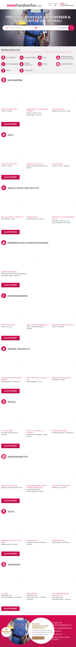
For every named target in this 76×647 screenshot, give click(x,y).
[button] (60, 27)
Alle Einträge (10, 124)
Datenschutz (57, 634)
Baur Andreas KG (33, 540)
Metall (45, 64)
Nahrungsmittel (67, 64)
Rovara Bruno (32, 593)
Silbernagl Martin (58, 540)
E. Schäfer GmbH (7, 431)
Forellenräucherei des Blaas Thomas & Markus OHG (37, 486)
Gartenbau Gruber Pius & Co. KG (63, 325)
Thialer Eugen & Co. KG (9, 486)
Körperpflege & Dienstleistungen (67, 57)
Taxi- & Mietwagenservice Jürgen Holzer (61, 594)
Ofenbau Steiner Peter (9, 109)
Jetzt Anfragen (38, 638)
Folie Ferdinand (57, 164)
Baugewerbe (10, 57)
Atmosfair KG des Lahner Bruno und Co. (63, 218)
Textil (8, 70)
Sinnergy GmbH (32, 217)
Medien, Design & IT (28, 64)
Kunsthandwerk (12, 64)
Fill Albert (5, 593)
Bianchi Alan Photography (61, 378)
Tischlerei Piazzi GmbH (9, 164)
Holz (44, 57)
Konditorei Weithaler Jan (61, 486)
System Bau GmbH (58, 109)
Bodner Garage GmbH (59, 431)
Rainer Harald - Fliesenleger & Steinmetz (37, 110)
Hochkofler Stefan (8, 325)
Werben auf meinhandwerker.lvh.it (62, 624)
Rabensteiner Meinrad (9, 272)
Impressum (56, 631)
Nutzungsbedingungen (62, 628)
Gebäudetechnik (30, 57)
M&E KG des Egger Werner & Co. (38, 325)
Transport (28, 70)
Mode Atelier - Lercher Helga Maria (11, 541)
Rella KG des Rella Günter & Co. (12, 217)
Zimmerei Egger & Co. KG (35, 164)
